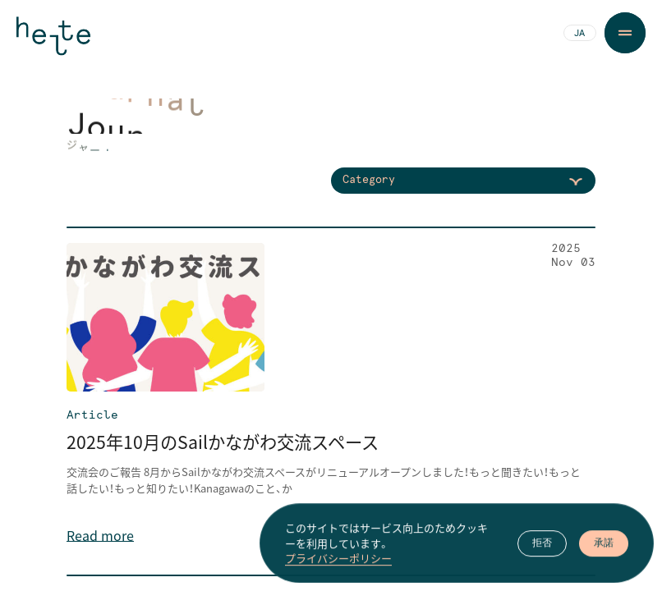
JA (579, 34)
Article (92, 415)
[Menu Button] (625, 33)
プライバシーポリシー (338, 571)
